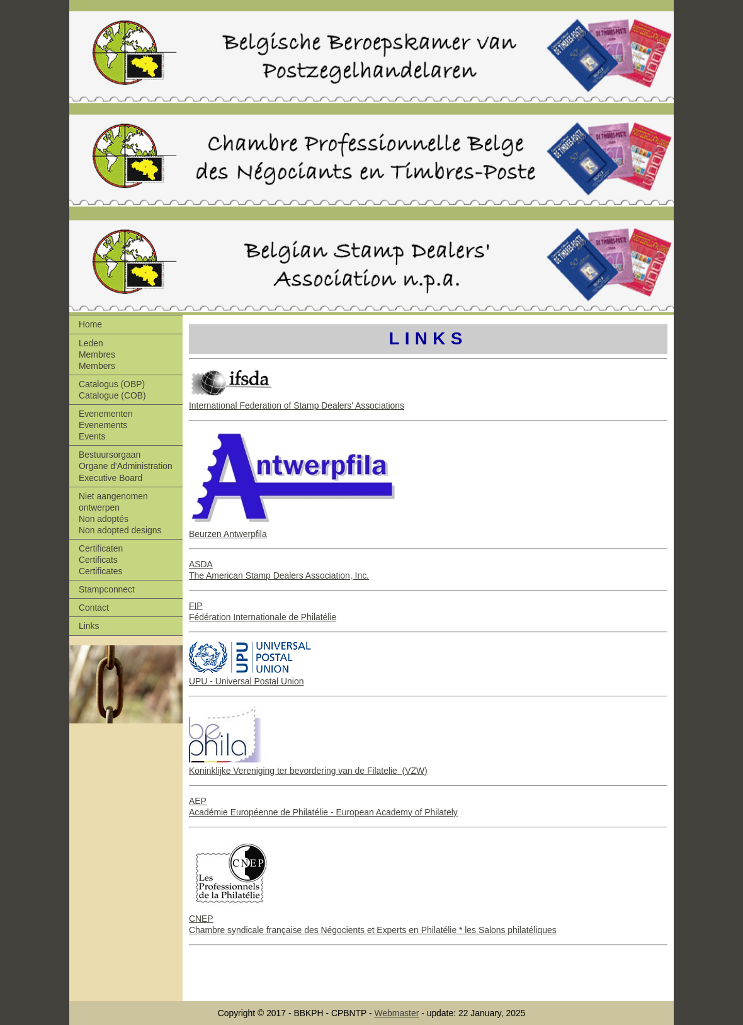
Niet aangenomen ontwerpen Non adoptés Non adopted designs (120, 513)
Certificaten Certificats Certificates (101, 559)
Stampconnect (107, 589)
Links (89, 626)
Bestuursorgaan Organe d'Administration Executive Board (126, 466)
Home (90, 324)
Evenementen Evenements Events (106, 425)
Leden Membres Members (97, 354)
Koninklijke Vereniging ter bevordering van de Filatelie (293, 771)
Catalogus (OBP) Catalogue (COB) (112, 389)
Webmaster (396, 1013)
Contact (94, 608)
